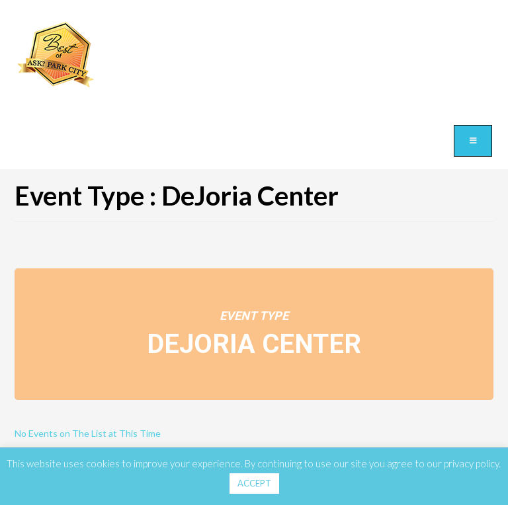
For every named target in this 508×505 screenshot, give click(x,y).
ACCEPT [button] (254, 483)
